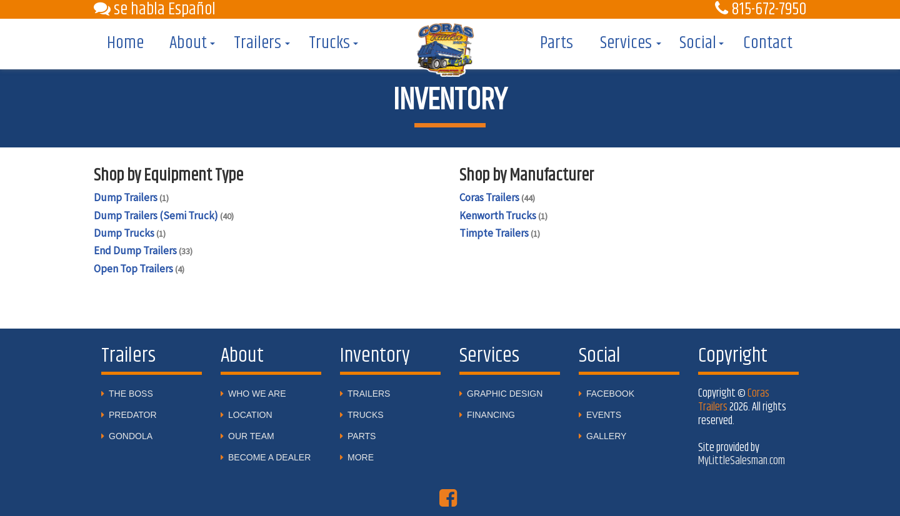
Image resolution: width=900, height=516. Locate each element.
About (188, 43)
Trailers (257, 43)
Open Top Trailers (139, 268)
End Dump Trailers (143, 250)
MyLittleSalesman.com (741, 461)
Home (125, 43)
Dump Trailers (131, 197)
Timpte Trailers (499, 233)
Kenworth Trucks (503, 215)
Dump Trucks (130, 233)
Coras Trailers (497, 197)
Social (697, 43)
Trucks (329, 43)
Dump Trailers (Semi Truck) (164, 215)
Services (626, 43)
